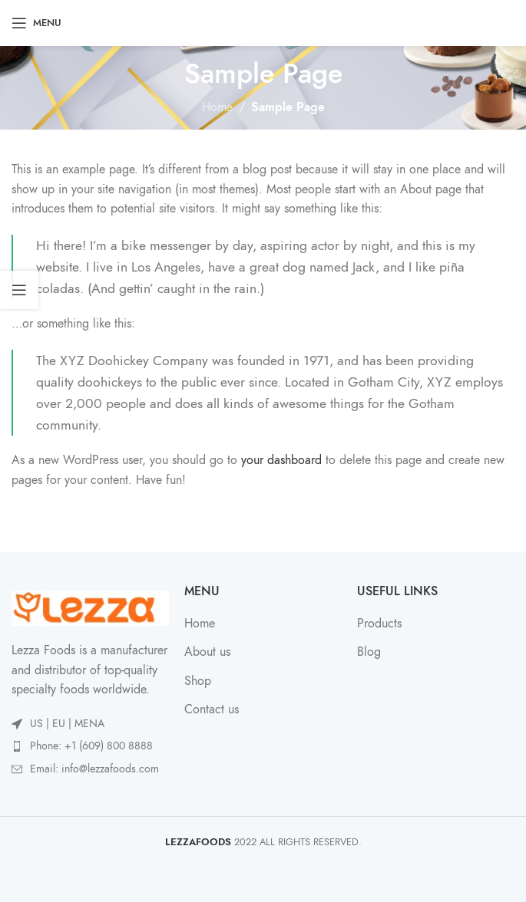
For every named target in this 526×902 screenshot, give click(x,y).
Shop (197, 681)
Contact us (211, 709)
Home (217, 107)
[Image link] (90, 607)
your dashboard (281, 460)
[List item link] (90, 746)
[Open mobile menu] (36, 23)
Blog (369, 652)
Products (379, 623)
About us (207, 652)
